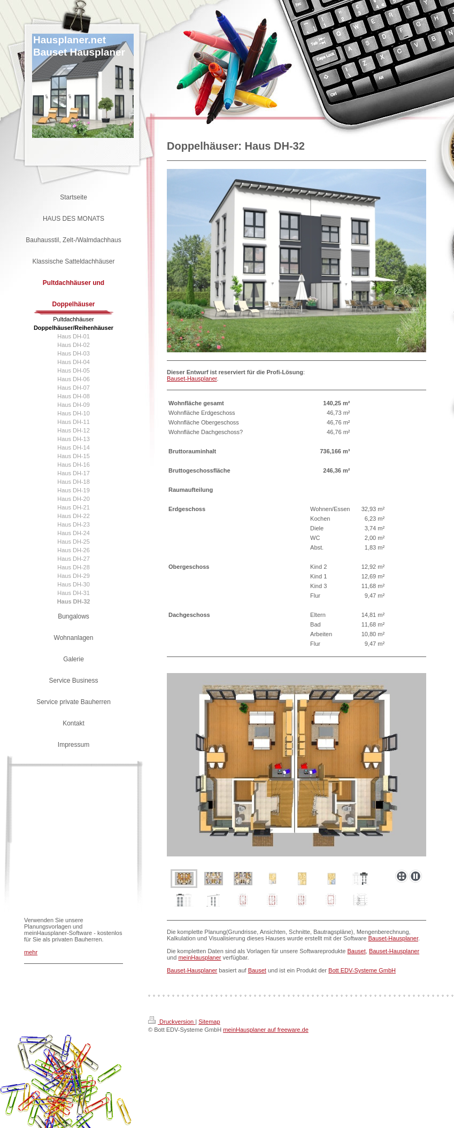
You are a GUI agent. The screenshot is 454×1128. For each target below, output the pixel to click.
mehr (30, 952)
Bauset (357, 951)
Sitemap (209, 1021)
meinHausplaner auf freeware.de (266, 1029)
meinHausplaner (199, 957)
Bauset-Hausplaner (192, 378)
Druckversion (171, 1021)
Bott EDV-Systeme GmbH (362, 970)
